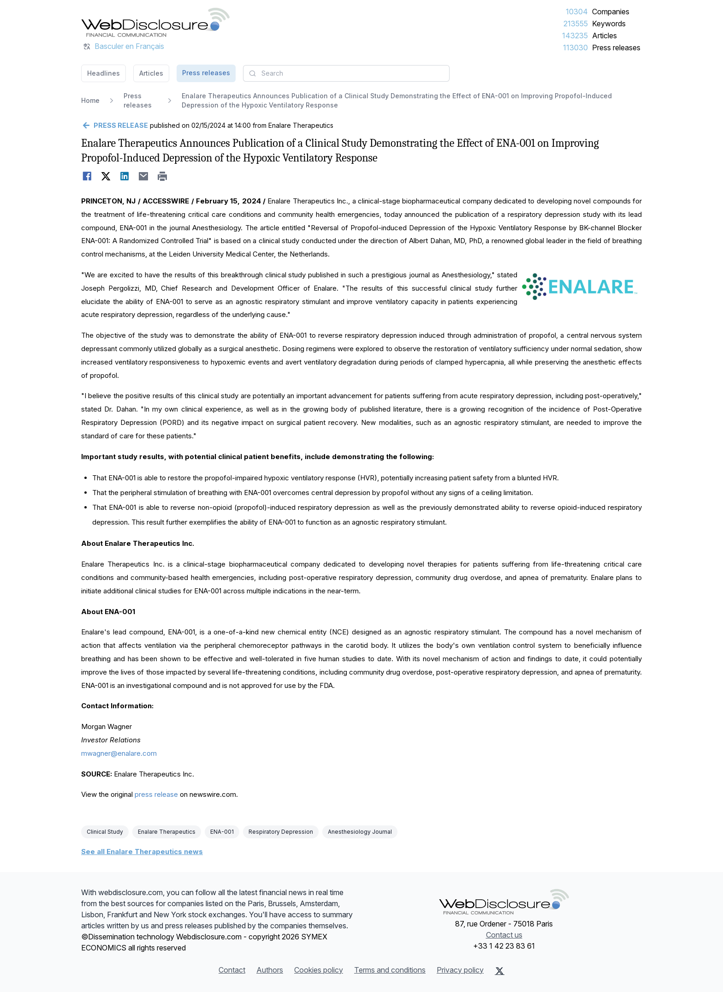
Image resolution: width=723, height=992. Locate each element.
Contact (232, 969)
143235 (575, 35)
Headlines (103, 73)
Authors (269, 969)
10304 (577, 11)
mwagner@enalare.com (119, 753)
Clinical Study (105, 831)
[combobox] (346, 73)
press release (156, 794)
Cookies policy (318, 969)
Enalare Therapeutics (167, 831)
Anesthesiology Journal (360, 831)
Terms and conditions (390, 969)
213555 (575, 23)
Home (90, 100)
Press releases (616, 47)
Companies (610, 11)
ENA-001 (222, 831)
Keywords (609, 23)
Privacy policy (460, 969)
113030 (575, 47)
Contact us (504, 934)
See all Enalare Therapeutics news (142, 851)
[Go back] (114, 125)
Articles (604, 35)
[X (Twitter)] (499, 970)
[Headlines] (155, 22)
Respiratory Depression (281, 831)
